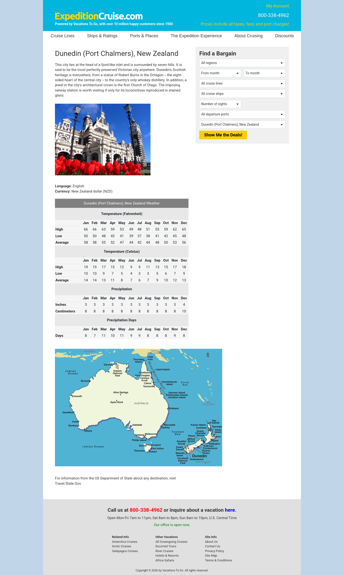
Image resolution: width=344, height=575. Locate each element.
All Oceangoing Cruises (172, 541)
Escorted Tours (166, 546)
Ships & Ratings (102, 35)
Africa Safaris (165, 560)
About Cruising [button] (248, 35)
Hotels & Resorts (167, 555)
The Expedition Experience (196, 35)
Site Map (211, 555)
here (230, 510)
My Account (277, 5)
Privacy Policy (214, 551)
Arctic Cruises (121, 546)
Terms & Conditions (218, 560)
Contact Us (212, 546)
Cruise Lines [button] (63, 35)
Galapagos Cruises (125, 551)
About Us (211, 541)
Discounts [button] (284, 35)
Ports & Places (144, 35)
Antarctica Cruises (124, 541)
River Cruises (164, 551)
